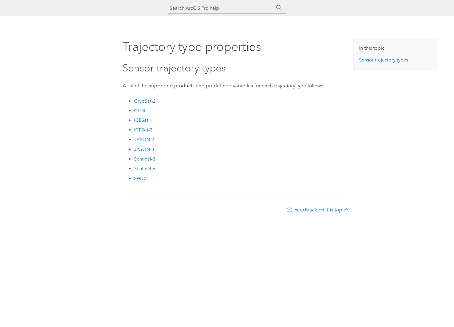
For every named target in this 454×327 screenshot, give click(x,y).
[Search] (279, 8)
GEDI (139, 111)
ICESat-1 (143, 120)
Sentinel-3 (144, 159)
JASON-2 (144, 139)
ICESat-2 (143, 130)
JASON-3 (144, 149)
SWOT (141, 178)
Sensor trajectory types (383, 60)
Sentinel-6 (144, 168)
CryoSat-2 (145, 101)
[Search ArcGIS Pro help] (221, 8)
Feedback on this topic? (321, 210)
